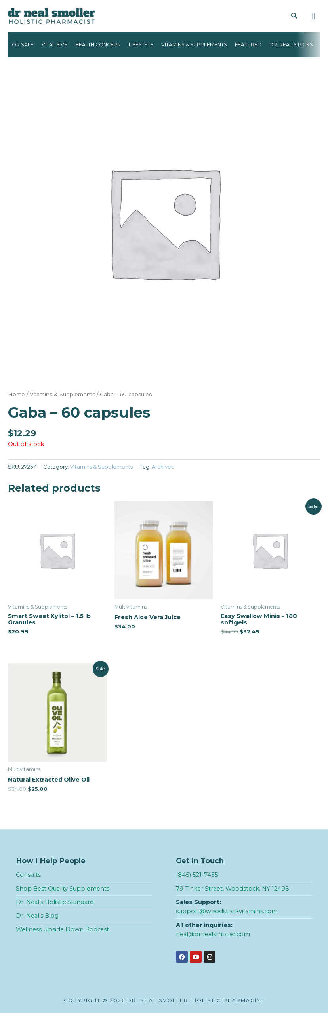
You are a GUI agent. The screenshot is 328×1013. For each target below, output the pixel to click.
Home (16, 394)
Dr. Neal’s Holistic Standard (55, 902)
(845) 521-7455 (197, 874)
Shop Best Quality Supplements (62, 888)
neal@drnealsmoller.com (213, 934)
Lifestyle (141, 45)
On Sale (23, 45)
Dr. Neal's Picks (291, 45)
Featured (248, 45)
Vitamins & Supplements (194, 45)
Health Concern (98, 45)
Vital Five (54, 45)
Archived (163, 467)
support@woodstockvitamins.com (227, 911)
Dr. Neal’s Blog (37, 915)
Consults (28, 874)
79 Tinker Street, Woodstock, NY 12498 (232, 888)
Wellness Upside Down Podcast (62, 929)
